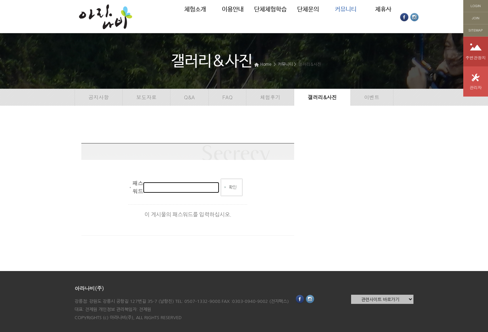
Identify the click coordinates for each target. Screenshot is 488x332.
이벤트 (372, 97)
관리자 (476, 87)
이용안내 (233, 9)
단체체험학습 (270, 9)
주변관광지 (476, 57)
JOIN (476, 18)
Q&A (189, 97)
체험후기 (270, 97)
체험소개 (195, 9)
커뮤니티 (346, 9)
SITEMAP (475, 30)
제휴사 (383, 9)
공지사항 (98, 97)
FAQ (227, 97)
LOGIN (476, 5)
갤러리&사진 (310, 64)
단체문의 (308, 9)
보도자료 (146, 97)
